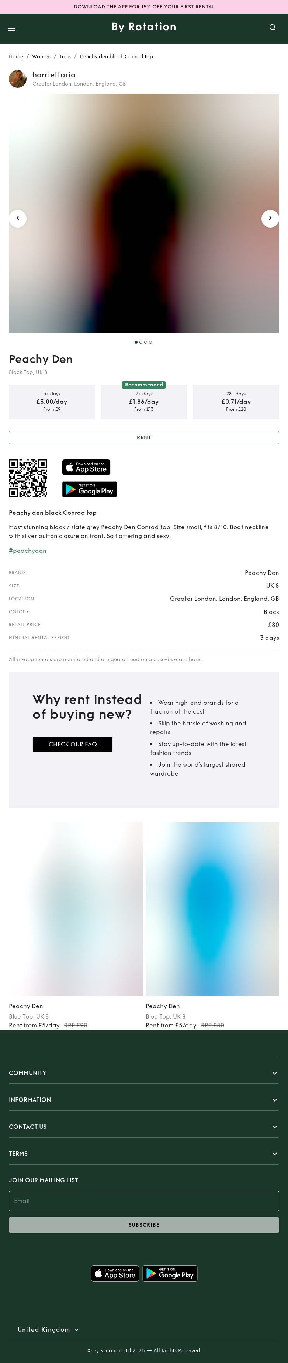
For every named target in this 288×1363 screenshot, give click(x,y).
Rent (144, 437)
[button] (144, 1073)
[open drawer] (11, 28)
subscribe (144, 1225)
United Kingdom (44, 1330)
